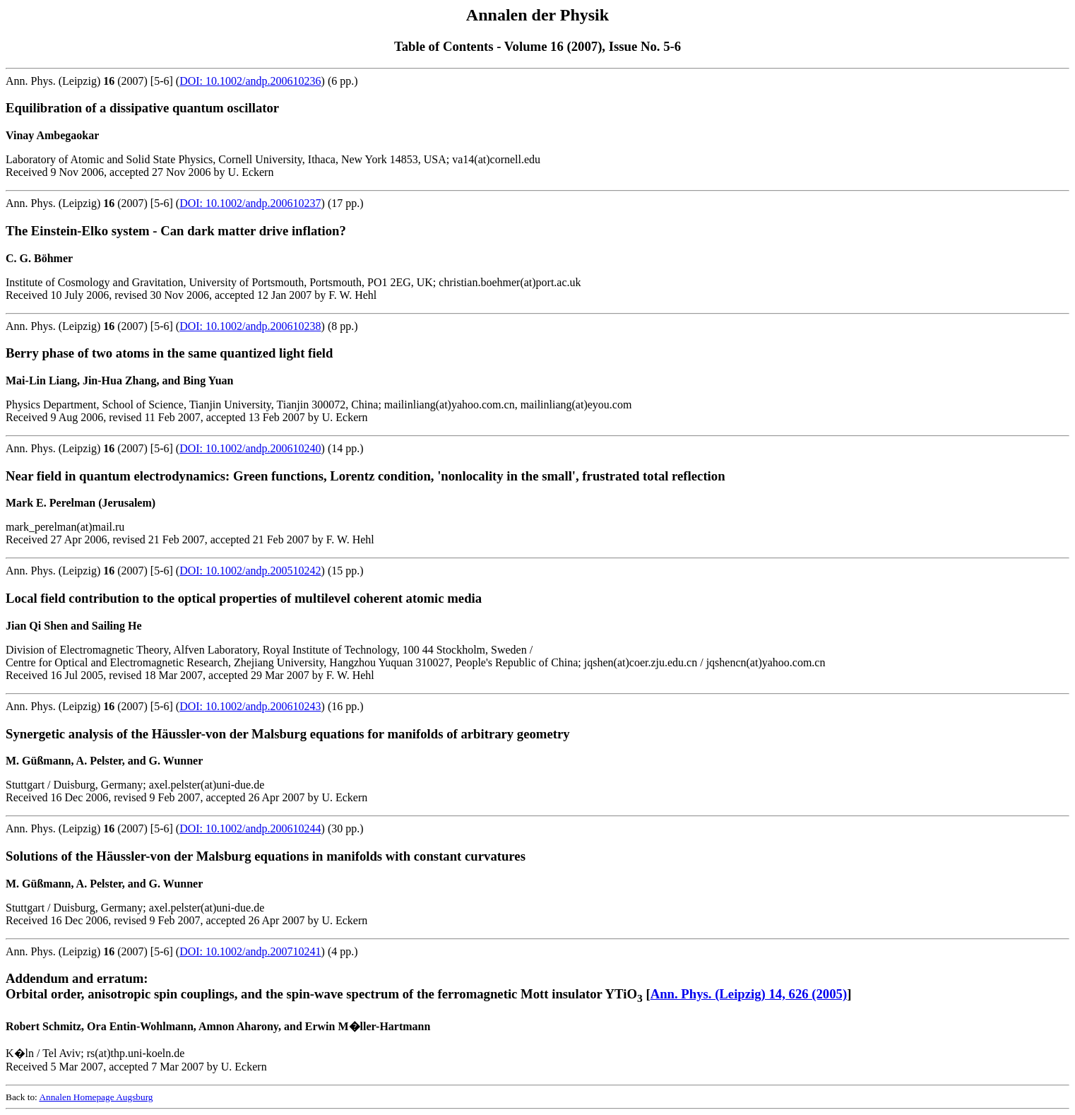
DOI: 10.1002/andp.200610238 (250, 326)
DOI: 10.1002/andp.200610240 (250, 448)
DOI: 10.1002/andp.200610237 (250, 203)
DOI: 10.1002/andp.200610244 (250, 828)
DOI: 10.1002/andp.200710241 (250, 951)
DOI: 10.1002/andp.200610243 (250, 706)
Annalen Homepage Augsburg (96, 1097)
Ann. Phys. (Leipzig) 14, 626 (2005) (749, 993)
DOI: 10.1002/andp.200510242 (250, 571)
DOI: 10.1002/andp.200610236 (250, 81)
